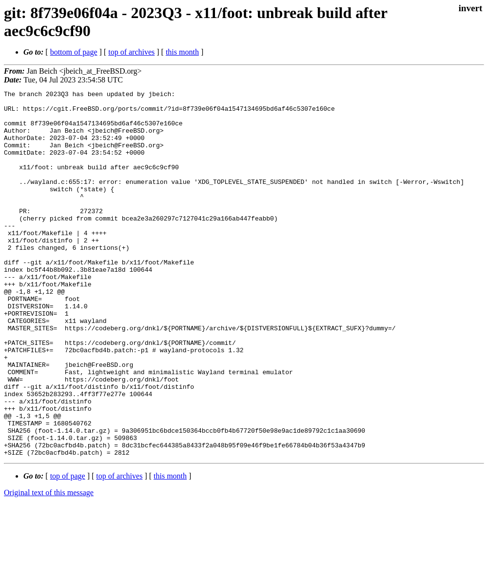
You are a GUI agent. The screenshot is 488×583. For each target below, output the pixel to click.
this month (182, 52)
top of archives (131, 52)
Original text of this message (49, 566)
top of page (67, 549)
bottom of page (74, 52)
